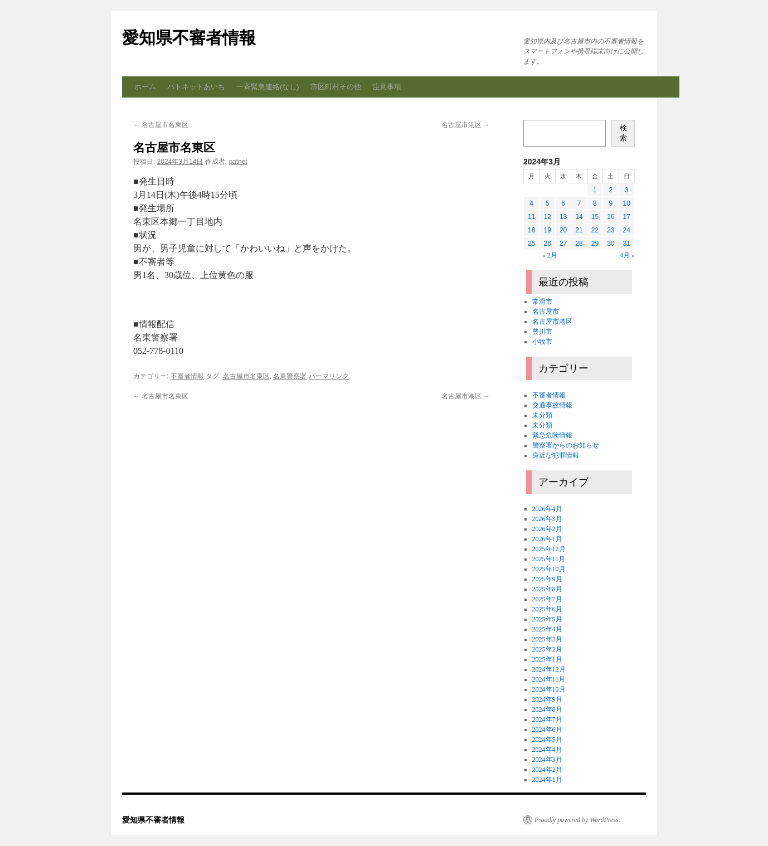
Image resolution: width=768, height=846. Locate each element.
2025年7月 (547, 599)
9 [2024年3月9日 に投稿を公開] (611, 203)
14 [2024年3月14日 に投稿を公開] (578, 217)
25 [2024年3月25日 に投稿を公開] (531, 243)
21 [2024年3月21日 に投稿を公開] (578, 230)
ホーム (145, 86)
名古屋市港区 (465, 125)
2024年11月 (549, 679)
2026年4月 (547, 509)
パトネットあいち (196, 86)
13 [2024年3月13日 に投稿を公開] (563, 217)
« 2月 (549, 255)
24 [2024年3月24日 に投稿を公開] (626, 230)
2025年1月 (547, 659)
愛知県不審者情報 (189, 37)
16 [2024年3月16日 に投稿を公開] (610, 217)
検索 (623, 133)
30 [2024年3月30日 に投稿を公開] (610, 243)
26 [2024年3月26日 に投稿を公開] (547, 243)
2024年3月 (547, 760)
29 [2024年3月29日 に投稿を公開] (595, 243)
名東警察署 (290, 376)
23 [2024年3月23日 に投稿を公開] (610, 230)
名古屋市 (545, 311)
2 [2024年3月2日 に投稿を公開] (611, 190)
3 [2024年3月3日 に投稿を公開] (627, 190)
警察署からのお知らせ (565, 445)
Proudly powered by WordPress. (577, 820)
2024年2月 (547, 770)
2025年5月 (547, 619)
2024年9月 (547, 699)
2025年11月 (549, 559)
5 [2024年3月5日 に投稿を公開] (548, 203)
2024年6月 (547, 729)
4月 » (627, 255)
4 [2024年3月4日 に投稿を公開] (531, 203)
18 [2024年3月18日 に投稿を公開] (531, 230)
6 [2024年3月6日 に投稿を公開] (563, 203)
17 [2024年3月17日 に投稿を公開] (626, 217)
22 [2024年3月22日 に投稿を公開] (595, 230)
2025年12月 (549, 549)
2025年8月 (547, 589)
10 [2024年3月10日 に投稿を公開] (626, 203)
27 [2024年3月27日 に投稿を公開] (563, 243)
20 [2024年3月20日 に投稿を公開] (563, 230)
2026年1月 (547, 539)
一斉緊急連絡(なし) (267, 86)
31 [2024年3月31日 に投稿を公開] (626, 243)
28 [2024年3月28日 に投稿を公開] (578, 243)
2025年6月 (547, 609)
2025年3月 (547, 639)
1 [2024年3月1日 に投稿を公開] (595, 190)
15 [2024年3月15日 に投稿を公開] (595, 217)
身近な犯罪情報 (555, 455)
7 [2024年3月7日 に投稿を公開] (579, 203)
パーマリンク (329, 376)
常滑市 (542, 301)
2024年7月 (547, 719)
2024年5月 (547, 739)
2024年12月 (549, 669)
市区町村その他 (335, 86)
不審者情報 (187, 376)
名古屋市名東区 (160, 125)
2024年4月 (547, 749)
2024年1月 (547, 780)
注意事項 (386, 86)
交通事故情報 (552, 405)
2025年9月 (547, 579)
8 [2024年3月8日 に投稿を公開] (595, 203)
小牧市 (542, 342)
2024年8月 (547, 709)
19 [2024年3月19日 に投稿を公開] (547, 230)
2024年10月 (549, 689)
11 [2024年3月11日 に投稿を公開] (531, 217)
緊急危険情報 (552, 435)
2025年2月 (547, 649)
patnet (238, 162)
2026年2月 (547, 529)
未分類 (542, 415)
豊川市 (542, 332)
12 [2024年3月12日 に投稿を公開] (547, 217)
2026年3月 (547, 519)
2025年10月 (549, 569)
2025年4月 (547, 629)
